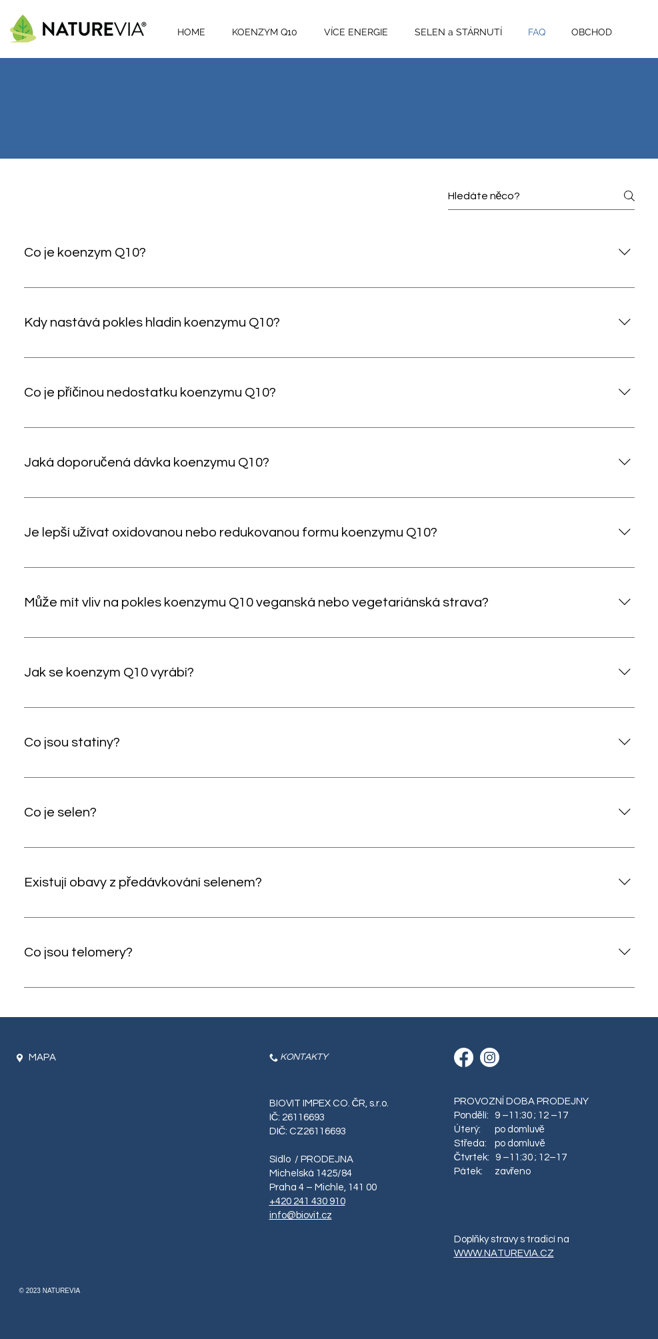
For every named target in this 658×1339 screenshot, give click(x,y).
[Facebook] (463, 1057)
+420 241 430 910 (307, 1201)
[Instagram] (489, 1057)
